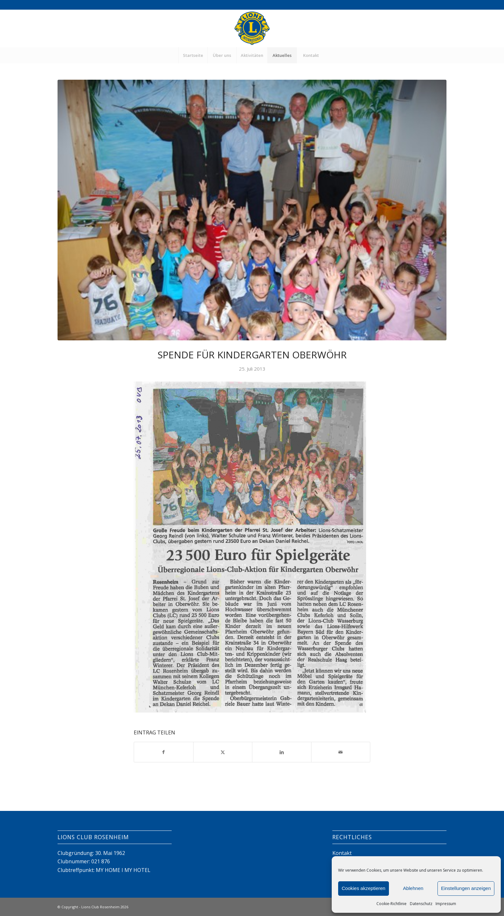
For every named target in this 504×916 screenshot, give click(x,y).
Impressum (446, 903)
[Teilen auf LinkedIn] (281, 752)
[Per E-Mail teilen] (340, 752)
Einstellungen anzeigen (466, 888)
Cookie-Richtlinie (391, 903)
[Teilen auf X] (223, 752)
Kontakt (342, 853)
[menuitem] (192, 55)
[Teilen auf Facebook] (163, 752)
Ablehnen (413, 888)
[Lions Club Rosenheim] (252, 28)
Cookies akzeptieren (363, 888)
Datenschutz (421, 903)
